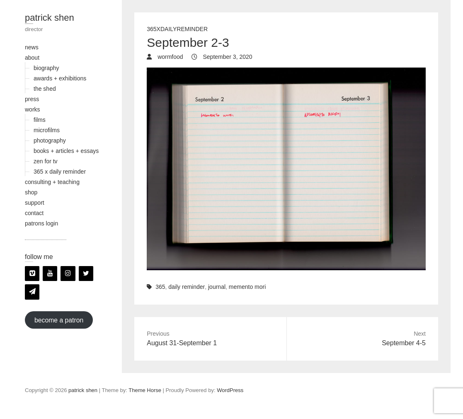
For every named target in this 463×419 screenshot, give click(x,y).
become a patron (58, 320)
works (32, 109)
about (32, 57)
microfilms (47, 130)
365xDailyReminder (177, 29)
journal (216, 286)
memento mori (247, 286)
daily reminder (186, 286)
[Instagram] (68, 273)
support (34, 202)
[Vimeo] (32, 273)
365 (160, 286)
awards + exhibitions (60, 78)
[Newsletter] (32, 291)
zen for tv (46, 161)
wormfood (169, 56)
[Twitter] (86, 273)
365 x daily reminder (60, 171)
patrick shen (49, 17)
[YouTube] (50, 273)
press (32, 99)
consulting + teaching (52, 182)
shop (31, 192)
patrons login (41, 223)
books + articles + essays (66, 151)
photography (50, 140)
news (32, 47)
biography (46, 68)
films (40, 119)
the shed (45, 88)
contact (34, 213)
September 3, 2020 (226, 56)
